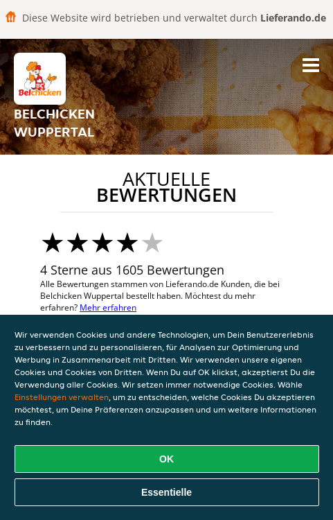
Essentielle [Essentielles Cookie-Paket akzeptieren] (166, 492)
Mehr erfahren (108, 307)
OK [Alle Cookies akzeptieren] (166, 459)
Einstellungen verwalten (62, 397)
